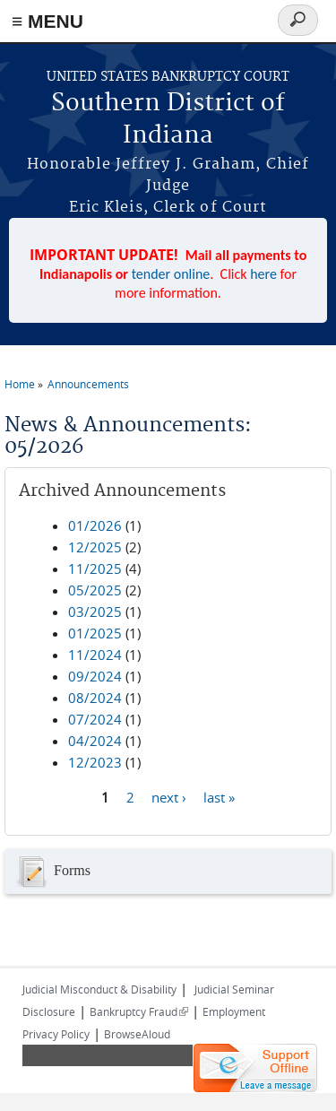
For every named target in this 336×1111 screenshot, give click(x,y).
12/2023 (95, 762)
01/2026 (95, 525)
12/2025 (95, 547)
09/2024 (95, 676)
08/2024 (95, 698)
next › (168, 797)
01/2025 (95, 633)
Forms (51, 872)
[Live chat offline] (255, 1068)
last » (219, 797)
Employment (233, 1011)
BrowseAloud (137, 1034)
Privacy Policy (56, 1034)
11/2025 (95, 568)
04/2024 (95, 741)
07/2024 (95, 719)
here (263, 273)
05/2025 (95, 590)
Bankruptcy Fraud (139, 1011)
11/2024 (95, 655)
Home (19, 384)
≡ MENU (47, 21)
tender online (171, 273)
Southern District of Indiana (168, 120)
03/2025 (95, 612)
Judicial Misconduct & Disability (99, 989)
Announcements (88, 384)
